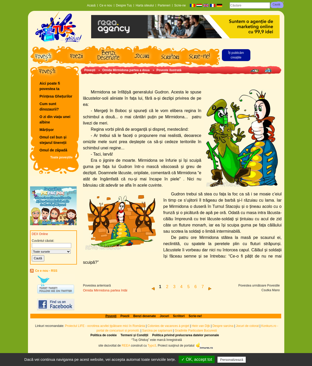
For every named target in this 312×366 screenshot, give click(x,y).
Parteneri (164, 5)
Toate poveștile (61, 157)
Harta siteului (145, 5)
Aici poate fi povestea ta (50, 86)
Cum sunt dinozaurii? (49, 106)
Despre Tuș (124, 5)
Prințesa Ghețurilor (56, 96)
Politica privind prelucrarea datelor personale (185, 335)
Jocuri (164, 316)
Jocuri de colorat (247, 326)
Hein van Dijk (201, 326)
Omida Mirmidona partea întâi (105, 290)
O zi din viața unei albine (55, 119)
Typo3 (152, 345)
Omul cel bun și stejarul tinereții (53, 140)
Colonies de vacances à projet (168, 326)
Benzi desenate (144, 316)
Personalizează (231, 360)
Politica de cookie (103, 335)
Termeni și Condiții (134, 335)
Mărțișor (47, 130)
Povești (90, 70)
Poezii (124, 316)
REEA (126, 345)
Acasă (91, 5)
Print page (268, 70)
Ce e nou (105, 5)
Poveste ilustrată (168, 70)
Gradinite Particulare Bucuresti (196, 330)
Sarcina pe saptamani (157, 330)
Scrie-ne (180, 5)
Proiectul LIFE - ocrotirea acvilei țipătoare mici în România (105, 326)
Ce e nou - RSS (46, 271)
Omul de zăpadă (53, 150)
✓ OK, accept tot (196, 359)
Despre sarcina (223, 326)
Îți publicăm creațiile (236, 55)
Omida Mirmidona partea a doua (126, 70)
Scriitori (179, 316)
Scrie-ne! (195, 316)
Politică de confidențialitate (269, 359)
